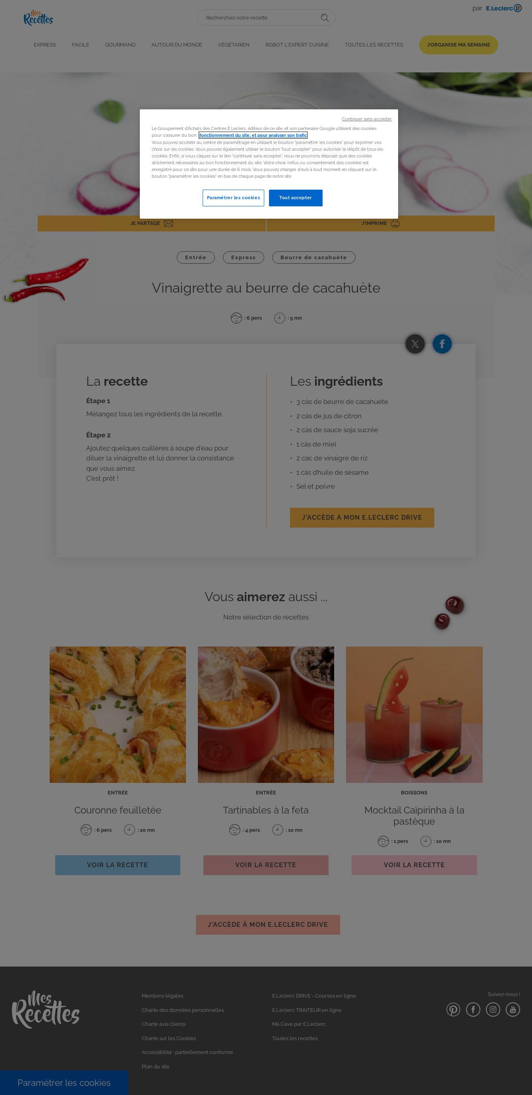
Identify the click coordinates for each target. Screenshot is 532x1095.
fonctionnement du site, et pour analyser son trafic (253, 135)
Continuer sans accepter (367, 118)
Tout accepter (295, 197)
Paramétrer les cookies (233, 197)
